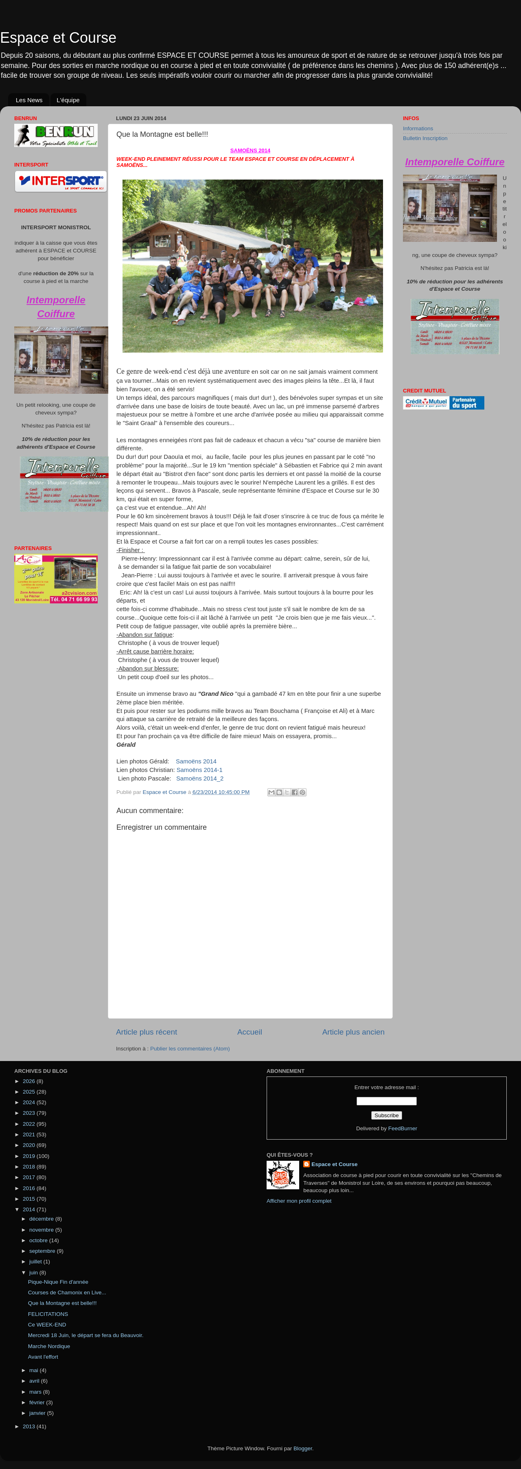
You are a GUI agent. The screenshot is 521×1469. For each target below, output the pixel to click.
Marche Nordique (49, 1346)
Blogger (302, 1448)
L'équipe (68, 99)
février (37, 1402)
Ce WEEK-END (47, 1325)
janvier (38, 1413)
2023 (30, 1113)
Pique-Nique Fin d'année (58, 1282)
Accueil (249, 1032)
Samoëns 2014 (196, 761)
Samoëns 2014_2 (199, 778)
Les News (29, 99)
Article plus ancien (353, 1032)
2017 (30, 1177)
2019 (30, 1156)
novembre (42, 1230)
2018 (30, 1167)
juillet (36, 1262)
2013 (30, 1426)
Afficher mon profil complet (299, 1201)
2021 (30, 1134)
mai (34, 1370)
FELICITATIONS (48, 1314)
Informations (418, 128)
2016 (30, 1188)
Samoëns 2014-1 (200, 770)
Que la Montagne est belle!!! (62, 1303)
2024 (30, 1102)
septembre (43, 1251)
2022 (30, 1124)
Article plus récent (146, 1032)
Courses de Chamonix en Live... (67, 1292)
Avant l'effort (43, 1357)
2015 (30, 1199)
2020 (30, 1145)
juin (34, 1272)
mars (36, 1392)
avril (35, 1381)
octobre (39, 1240)
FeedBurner (402, 1128)
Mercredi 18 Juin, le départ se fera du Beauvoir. (86, 1335)
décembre (42, 1219)
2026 (30, 1081)
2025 (30, 1092)
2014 (30, 1209)
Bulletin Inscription (425, 138)
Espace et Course (58, 37)
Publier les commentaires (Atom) (190, 1049)
